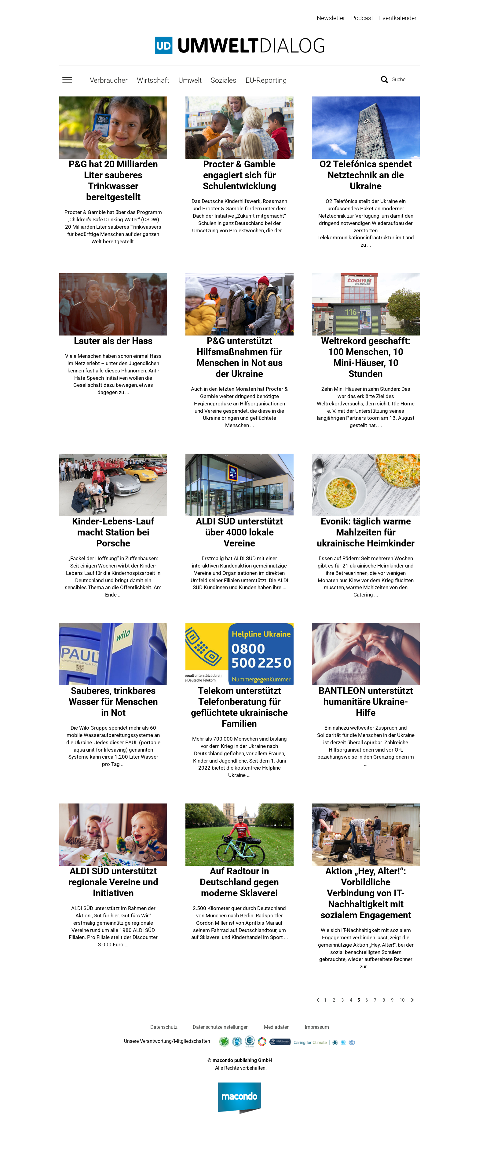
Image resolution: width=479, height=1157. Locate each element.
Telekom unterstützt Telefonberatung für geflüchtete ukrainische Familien (239, 705)
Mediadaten (277, 1025)
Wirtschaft (153, 78)
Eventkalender (398, 18)
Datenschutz (163, 1025)
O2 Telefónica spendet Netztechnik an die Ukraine (366, 173)
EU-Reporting (266, 78)
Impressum (317, 1025)
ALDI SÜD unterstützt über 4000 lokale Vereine (239, 530)
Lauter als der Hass (113, 339)
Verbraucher (109, 78)
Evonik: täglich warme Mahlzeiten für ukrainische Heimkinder (366, 530)
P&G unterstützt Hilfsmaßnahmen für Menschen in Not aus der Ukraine (239, 356)
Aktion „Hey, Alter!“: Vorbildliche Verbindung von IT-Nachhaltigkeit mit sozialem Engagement (365, 891)
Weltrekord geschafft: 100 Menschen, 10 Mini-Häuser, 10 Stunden (365, 356)
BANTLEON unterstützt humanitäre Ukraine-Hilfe (366, 700)
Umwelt (190, 78)
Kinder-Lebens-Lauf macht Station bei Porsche (113, 530)
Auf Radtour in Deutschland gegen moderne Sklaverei (239, 880)
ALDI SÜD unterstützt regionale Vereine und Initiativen (113, 880)
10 (402, 998)
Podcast (362, 18)
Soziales (223, 78)
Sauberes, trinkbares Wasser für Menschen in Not (113, 700)
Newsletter (331, 18)
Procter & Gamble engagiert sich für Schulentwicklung (239, 173)
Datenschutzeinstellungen (221, 1025)
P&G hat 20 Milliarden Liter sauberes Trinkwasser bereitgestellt (113, 179)
